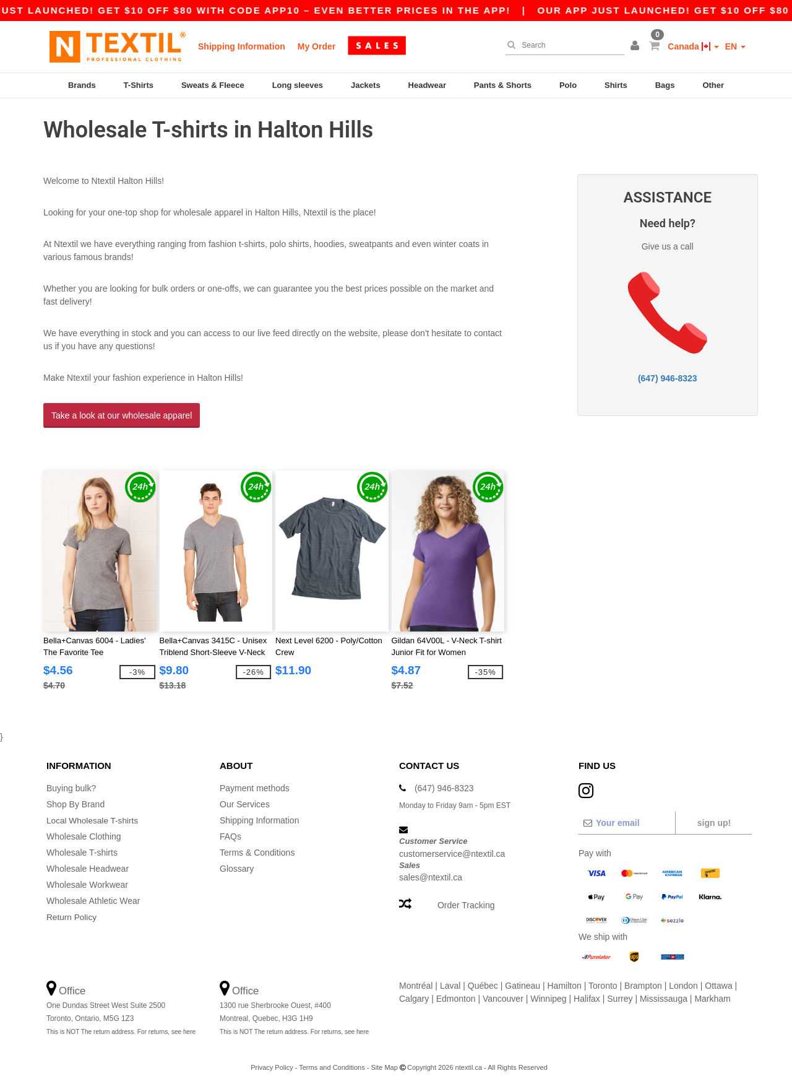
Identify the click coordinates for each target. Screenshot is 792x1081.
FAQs (230, 829)
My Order (316, 46)
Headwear (427, 85)
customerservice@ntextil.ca (452, 846)
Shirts (616, 85)
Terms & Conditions (257, 845)
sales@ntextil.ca (430, 870)
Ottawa (718, 978)
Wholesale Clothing (83, 829)
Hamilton (565, 978)
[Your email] (626, 815)
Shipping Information (241, 46)
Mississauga (663, 991)
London (683, 978)
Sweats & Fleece (212, 85)
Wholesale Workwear (87, 877)
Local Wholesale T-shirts (93, 813)
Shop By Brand (75, 797)
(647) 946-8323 (667, 375)
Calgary (414, 991)
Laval (450, 978)
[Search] (562, 45)
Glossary (237, 861)
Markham (712, 991)
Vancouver (503, 991)
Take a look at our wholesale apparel (121, 412)
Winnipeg (548, 991)
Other (713, 85)
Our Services (245, 797)
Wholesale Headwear (87, 861)
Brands (82, 85)
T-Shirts (138, 85)
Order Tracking (466, 898)
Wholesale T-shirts (82, 845)
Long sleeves (297, 85)
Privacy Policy (272, 1060)
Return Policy (72, 909)
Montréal (416, 978)
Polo (568, 85)
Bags (665, 85)
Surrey (619, 991)
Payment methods (255, 781)
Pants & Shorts (503, 85)
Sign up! (714, 815)
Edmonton (456, 991)
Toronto (603, 978)
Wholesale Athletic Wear (93, 893)
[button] (637, 46)
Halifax (587, 991)
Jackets (366, 85)
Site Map (384, 1060)
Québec (483, 978)
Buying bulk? (71, 781)
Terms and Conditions (331, 1060)
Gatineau (522, 978)
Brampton (643, 978)
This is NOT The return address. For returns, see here (121, 1024)
